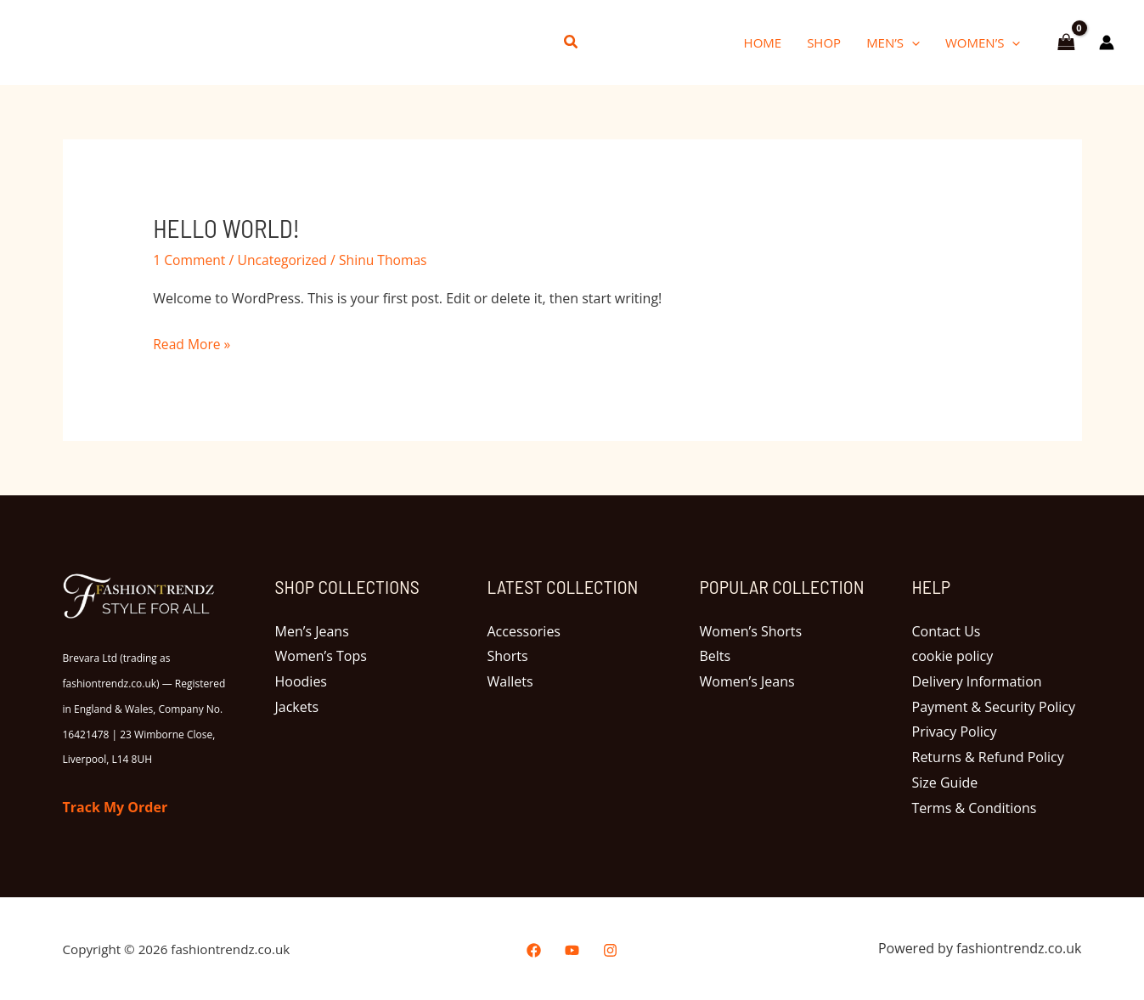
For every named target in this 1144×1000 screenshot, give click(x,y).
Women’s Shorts (751, 630)
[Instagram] (610, 949)
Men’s (893, 42)
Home (763, 42)
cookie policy (953, 656)
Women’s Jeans (747, 681)
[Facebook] (534, 949)
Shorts (507, 656)
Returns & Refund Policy (988, 757)
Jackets (297, 707)
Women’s (982, 42)
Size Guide (945, 782)
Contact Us (946, 630)
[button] (571, 42)
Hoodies (301, 681)
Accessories (524, 630)
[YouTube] (572, 949)
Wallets (510, 681)
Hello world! (228, 227)
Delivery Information (977, 681)
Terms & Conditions (974, 807)
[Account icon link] (1106, 42)
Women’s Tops (321, 656)
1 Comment (190, 259)
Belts (715, 656)
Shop (824, 42)
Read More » (192, 342)
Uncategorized (285, 259)
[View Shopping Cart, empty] (1066, 42)
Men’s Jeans (312, 630)
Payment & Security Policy (994, 707)
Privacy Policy (954, 731)
